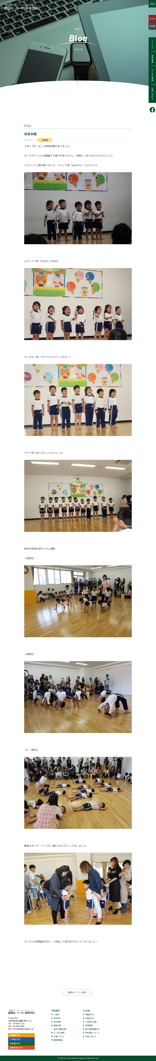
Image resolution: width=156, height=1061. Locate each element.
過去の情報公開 (60, 1029)
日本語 (152, 26)
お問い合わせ (152, 93)
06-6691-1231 (19, 1023)
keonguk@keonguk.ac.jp (23, 1028)
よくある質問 (152, 75)
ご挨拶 (56, 1014)
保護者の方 (89, 1014)
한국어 (152, 18)
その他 (86, 1010)
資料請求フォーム (92, 1032)
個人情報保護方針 (92, 1029)
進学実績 (57, 1021)
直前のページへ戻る (77, 992)
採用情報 (152, 59)
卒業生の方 (89, 1018)
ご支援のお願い (91, 1021)
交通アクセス (59, 1036)
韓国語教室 (58, 1040)
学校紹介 (55, 1010)
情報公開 (57, 1025)
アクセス (152, 44)
